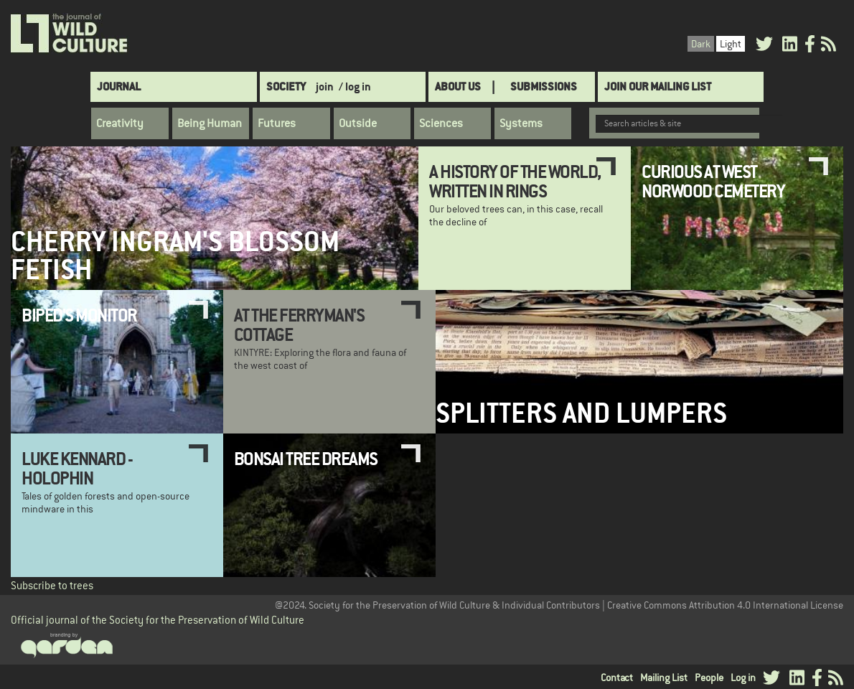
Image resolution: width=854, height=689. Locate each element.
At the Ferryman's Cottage (299, 324)
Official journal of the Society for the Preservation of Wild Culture (157, 620)
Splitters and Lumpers (581, 413)
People (709, 677)
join (325, 86)
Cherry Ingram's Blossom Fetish (175, 255)
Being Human (209, 123)
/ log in (355, 86)
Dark (700, 43)
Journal (119, 86)
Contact (617, 677)
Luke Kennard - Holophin (77, 468)
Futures (277, 123)
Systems (521, 123)
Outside (358, 123)
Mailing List (664, 677)
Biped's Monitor (79, 315)
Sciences (441, 123)
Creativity (120, 123)
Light (730, 43)
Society (286, 86)
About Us (458, 86)
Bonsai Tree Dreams (305, 458)
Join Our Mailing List (657, 86)
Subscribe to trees (52, 585)
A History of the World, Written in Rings (515, 181)
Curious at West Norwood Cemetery (713, 181)
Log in (743, 677)
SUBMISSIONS (543, 86)
